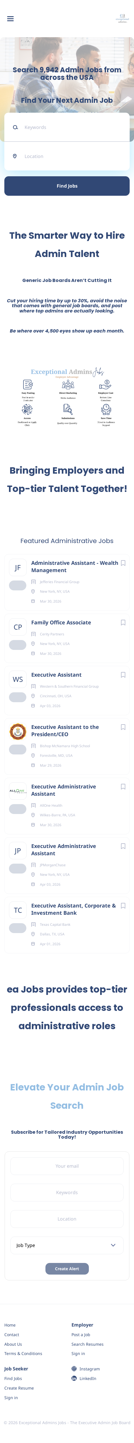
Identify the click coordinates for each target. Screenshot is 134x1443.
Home (10, 1325)
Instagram (90, 1369)
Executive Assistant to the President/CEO (65, 730)
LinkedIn (88, 1378)
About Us (13, 1344)
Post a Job (80, 1334)
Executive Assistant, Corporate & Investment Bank (73, 909)
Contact (11, 1334)
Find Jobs (67, 186)
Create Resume (19, 1388)
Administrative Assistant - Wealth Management (74, 566)
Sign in (78, 1353)
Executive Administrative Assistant (63, 790)
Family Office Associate (61, 622)
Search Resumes (87, 1344)
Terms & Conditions (23, 1353)
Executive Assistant (56, 674)
